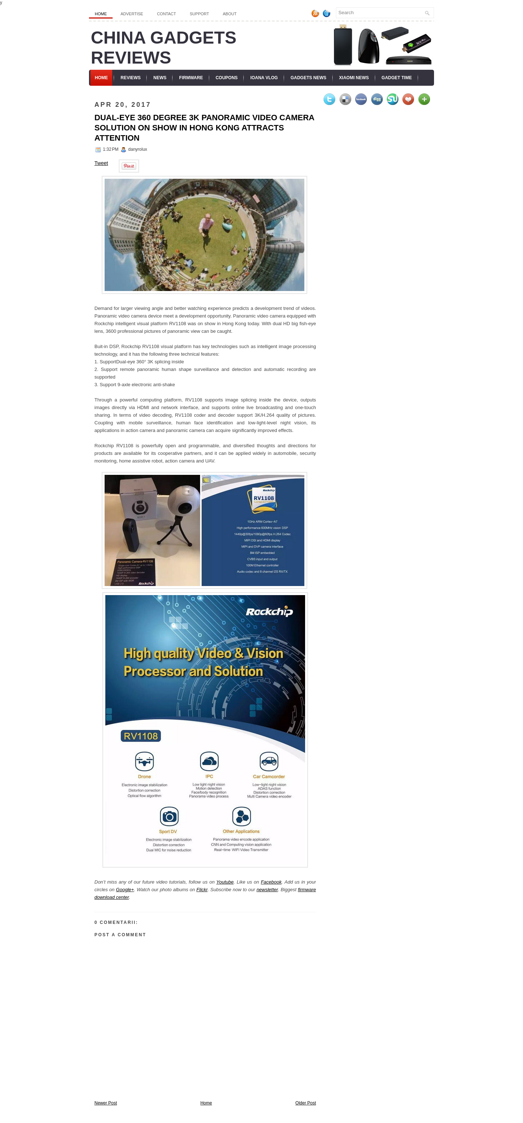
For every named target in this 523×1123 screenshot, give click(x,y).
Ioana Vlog (264, 77)
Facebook (271, 882)
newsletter (267, 889)
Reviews (131, 77)
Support (199, 14)
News (159, 77)
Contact (166, 14)
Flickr (202, 889)
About (230, 14)
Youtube (225, 882)
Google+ (125, 889)
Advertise (132, 14)
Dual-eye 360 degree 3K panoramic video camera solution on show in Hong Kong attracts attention (204, 127)
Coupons (227, 77)
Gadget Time (397, 77)
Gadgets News (309, 77)
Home (101, 14)
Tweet (101, 163)
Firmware (191, 77)
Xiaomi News (354, 77)
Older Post (305, 1103)
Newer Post (105, 1103)
